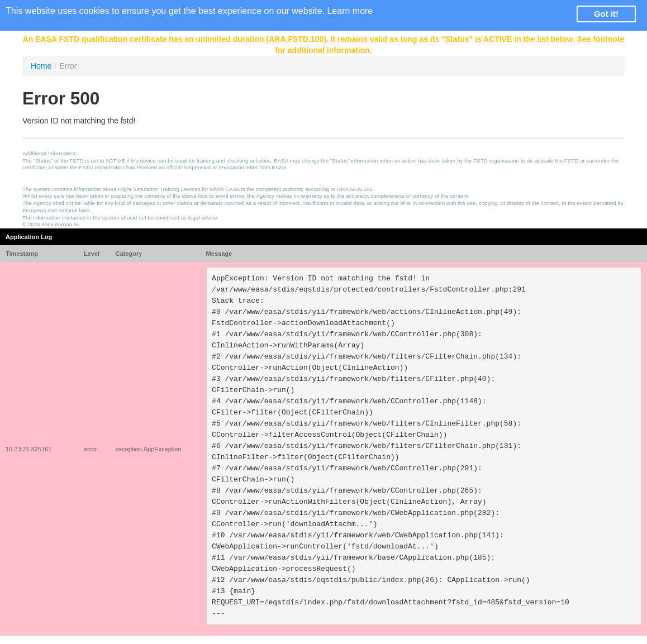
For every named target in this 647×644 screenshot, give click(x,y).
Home (41, 65)
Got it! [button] (606, 13)
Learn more (350, 11)
